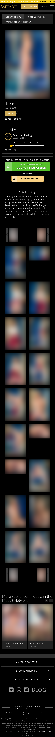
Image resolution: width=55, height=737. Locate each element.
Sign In (44, 6)
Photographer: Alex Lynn (18, 21)
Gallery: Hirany (13, 16)
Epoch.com (31, 729)
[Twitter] (11, 690)
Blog (39, 689)
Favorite (10, 113)
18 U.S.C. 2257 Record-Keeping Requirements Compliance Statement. (27, 714)
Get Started (30, 6)
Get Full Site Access (27, 166)
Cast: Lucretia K (36, 16)
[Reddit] (26, 690)
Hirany (10, 103)
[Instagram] (19, 690)
